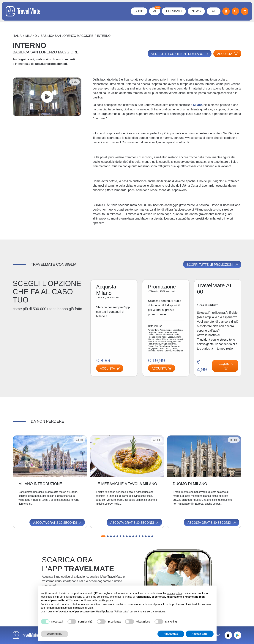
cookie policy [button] (105, 600)
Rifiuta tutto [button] (170, 633)
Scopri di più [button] (54, 633)
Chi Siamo (174, 11)
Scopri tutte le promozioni (212, 264)
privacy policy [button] (174, 593)
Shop (139, 11)
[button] (103, 536)
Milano (31, 35)
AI (156, 10)
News (196, 11)
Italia (17, 35)
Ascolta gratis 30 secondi (57, 522)
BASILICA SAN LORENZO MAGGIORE (67, 35)
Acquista (227, 53)
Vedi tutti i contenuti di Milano (180, 54)
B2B (213, 11)
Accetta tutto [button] (200, 633)
